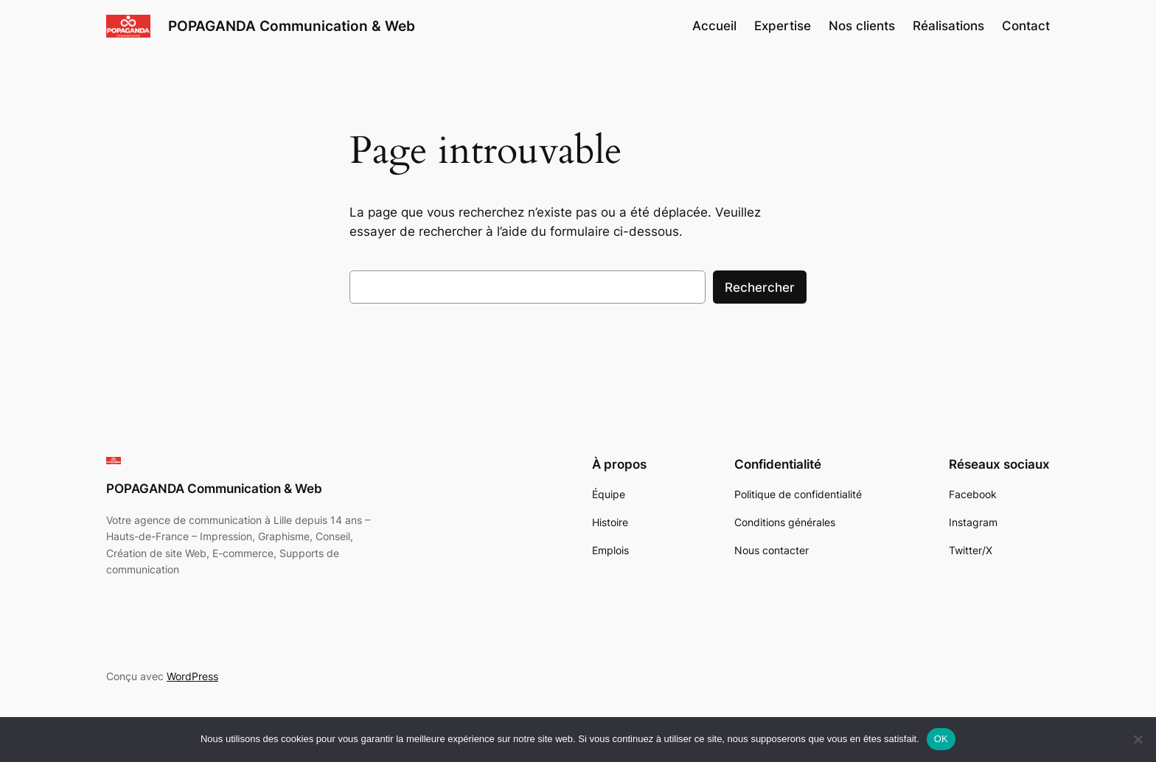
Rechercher (760, 287)
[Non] (1137, 739)
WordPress (192, 676)
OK (941, 738)
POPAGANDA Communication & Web (291, 26)
